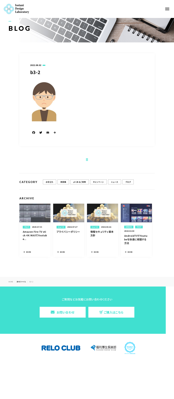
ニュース (114, 183)
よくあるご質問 (79, 183)
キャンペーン (98, 183)
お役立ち (49, 183)
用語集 (63, 183)
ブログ (128, 183)
